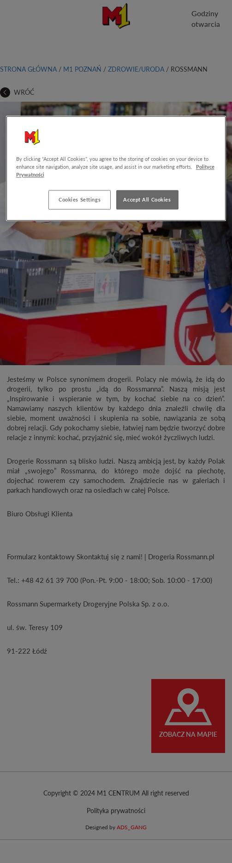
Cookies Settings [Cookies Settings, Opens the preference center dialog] (80, 200)
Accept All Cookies (147, 200)
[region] (116, 168)
